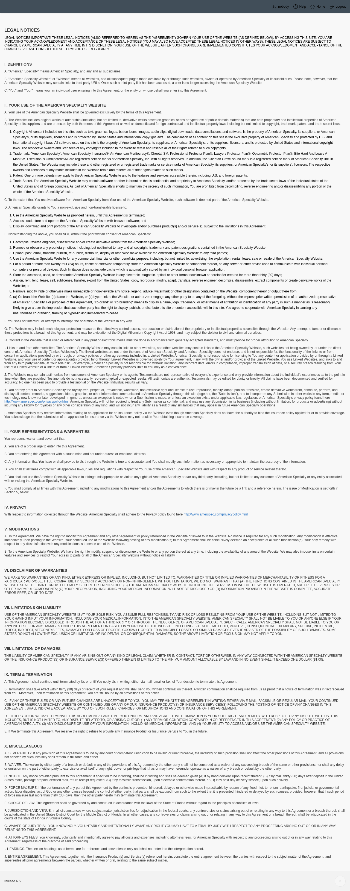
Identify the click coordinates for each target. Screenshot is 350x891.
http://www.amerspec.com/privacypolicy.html (36, 401)
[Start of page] (340, 881)
